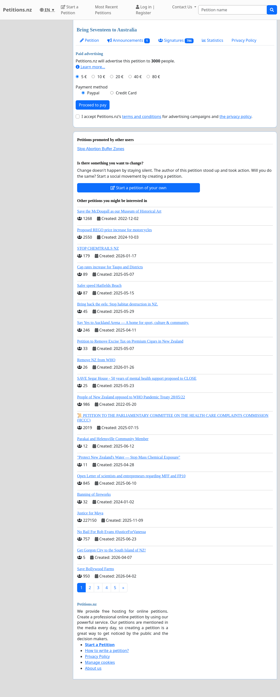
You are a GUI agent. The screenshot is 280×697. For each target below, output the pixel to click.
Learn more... (90, 67)
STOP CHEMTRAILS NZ (98, 248)
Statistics (212, 40)
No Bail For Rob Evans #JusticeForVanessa (111, 532)
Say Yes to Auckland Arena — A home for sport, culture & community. (133, 322)
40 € (138, 76)
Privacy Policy (244, 40)
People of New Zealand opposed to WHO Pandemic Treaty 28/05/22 (131, 397)
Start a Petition (69, 9)
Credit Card (126, 93)
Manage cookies (100, 662)
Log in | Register (145, 9)
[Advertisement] (35, 93)
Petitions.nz (17, 9)
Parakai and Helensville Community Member (113, 439)
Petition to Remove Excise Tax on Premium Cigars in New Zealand (130, 341)
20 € (120, 76)
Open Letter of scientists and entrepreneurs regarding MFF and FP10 (131, 476)
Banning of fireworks (94, 494)
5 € (84, 76)
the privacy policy (236, 116)
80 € (156, 76)
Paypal (93, 93)
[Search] (232, 10)
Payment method (92, 87)
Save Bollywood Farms (95, 569)
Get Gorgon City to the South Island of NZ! (111, 550)
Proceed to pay (92, 105)
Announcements (128, 40)
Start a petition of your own (138, 187)
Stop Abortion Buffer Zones (100, 149)
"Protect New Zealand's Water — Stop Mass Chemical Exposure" (128, 457)
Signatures (176, 40)
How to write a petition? (107, 650)
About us (93, 668)
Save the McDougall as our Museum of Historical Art (119, 211)
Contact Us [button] (182, 7)
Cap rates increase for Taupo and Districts (110, 267)
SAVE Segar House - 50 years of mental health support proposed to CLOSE (136, 378)
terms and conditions (141, 116)
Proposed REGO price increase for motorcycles (114, 230)
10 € (101, 76)
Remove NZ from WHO (96, 360)
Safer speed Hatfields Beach (99, 285)
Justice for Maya (90, 513)
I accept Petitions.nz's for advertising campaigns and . (167, 116)
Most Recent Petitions (106, 9)
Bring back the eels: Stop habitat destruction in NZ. (117, 304)
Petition (89, 40)
